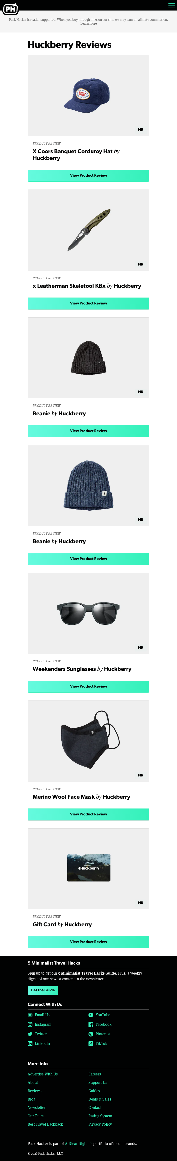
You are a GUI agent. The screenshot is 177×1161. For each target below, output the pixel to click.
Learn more (88, 23)
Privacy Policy (100, 1124)
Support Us (97, 1082)
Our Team (36, 1115)
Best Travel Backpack (45, 1124)
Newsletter (37, 1107)
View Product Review (88, 176)
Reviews (35, 1090)
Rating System (100, 1115)
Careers (94, 1074)
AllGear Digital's (78, 1143)
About (33, 1082)
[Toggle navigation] (171, 5)
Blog (31, 1099)
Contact (94, 1107)
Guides (94, 1090)
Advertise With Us (43, 1074)
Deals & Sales (99, 1099)
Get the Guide (43, 990)
